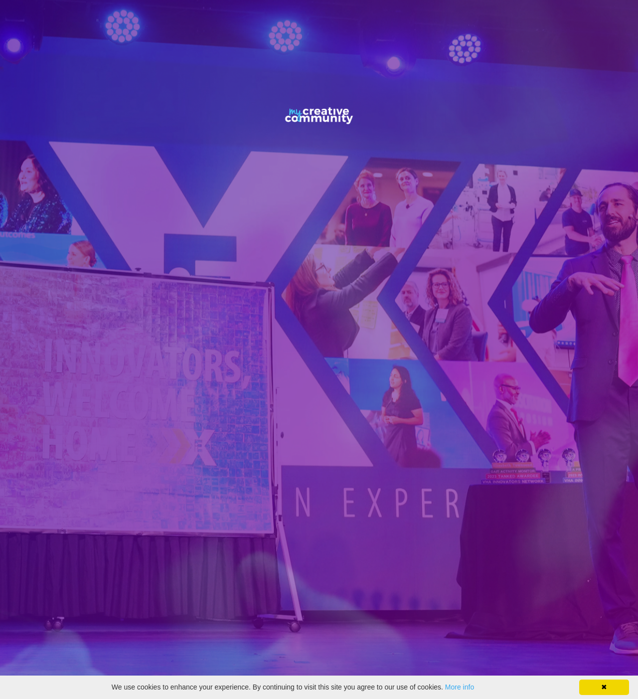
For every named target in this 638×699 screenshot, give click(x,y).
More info (459, 687)
